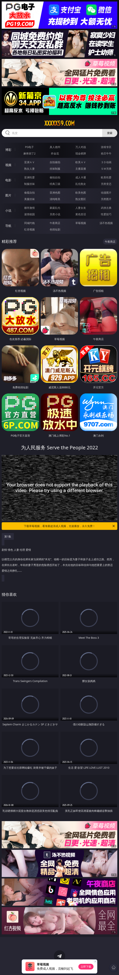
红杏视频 (29, 229)
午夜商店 (55, 223)
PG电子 (29, 147)
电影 (8, 180)
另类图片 (106, 199)
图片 (8, 195)
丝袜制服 (55, 168)
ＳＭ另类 (106, 168)
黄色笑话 (80, 214)
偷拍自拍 (55, 177)
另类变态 (106, 184)
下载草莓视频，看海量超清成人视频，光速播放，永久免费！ (69, 526)
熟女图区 (80, 199)
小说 (8, 210)
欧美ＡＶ (80, 162)
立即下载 (86, 966)
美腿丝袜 (29, 199)
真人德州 (55, 147)
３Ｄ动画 (106, 162)
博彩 (8, 150)
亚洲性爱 (29, 177)
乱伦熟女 (80, 184)
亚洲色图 (55, 192)
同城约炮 (29, 223)
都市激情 (29, 208)
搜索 (109, 133)
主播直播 (80, 168)
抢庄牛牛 (106, 153)
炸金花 (55, 153)
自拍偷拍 (55, 162)
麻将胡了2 (29, 153)
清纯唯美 (55, 199)
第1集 (7, 536)
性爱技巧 (106, 214)
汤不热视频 (106, 223)
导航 (8, 226)
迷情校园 (29, 214)
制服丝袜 (29, 184)
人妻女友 (80, 208)
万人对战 (80, 147)
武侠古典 (106, 208)
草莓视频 (80, 223)
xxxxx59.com (59, 123)
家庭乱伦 (55, 208)
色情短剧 (55, 229)
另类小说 (55, 214)
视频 (8, 165)
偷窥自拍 (29, 192)
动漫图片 (106, 192)
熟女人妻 (29, 168)
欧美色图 (80, 192)
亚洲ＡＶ (29, 162)
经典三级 (55, 184)
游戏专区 (106, 147)
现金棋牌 (80, 153)
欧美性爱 (106, 177)
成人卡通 (80, 177)
